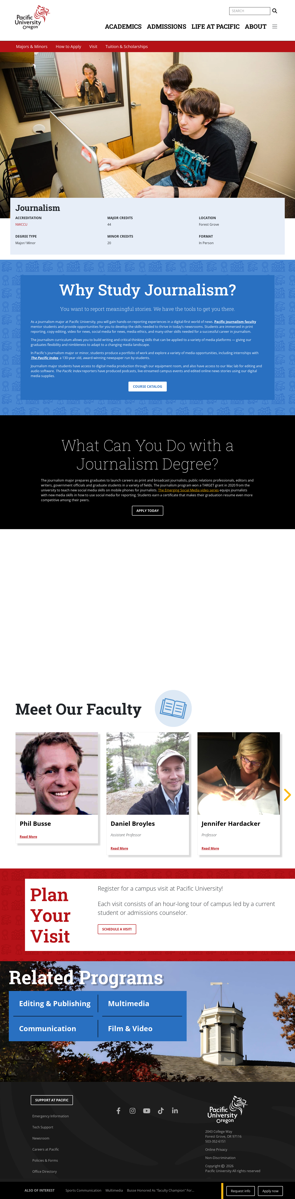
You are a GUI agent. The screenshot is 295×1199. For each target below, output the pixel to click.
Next (286, 795)
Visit (93, 46)
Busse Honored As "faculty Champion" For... (160, 1190)
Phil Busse (35, 823)
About (256, 26)
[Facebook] (119, 1110)
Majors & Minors (32, 46)
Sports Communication (83, 1190)
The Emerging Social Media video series (188, 490)
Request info (240, 1191)
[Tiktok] (161, 1110)
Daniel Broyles (133, 823)
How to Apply (68, 46)
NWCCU (21, 224)
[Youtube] (147, 1110)
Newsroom (40, 1138)
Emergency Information (50, 1116)
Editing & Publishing (55, 1003)
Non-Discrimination (220, 1158)
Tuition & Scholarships (127, 46)
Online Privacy (216, 1149)
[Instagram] (133, 1110)
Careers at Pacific (45, 1149)
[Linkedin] (176, 1110)
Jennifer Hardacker (231, 823)
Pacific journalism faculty (235, 321)
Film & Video (130, 1028)
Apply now (270, 1191)
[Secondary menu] (274, 26)
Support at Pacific (51, 1100)
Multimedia (128, 1003)
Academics (123, 26)
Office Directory (44, 1171)
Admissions (166, 26)
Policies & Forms (45, 1160)
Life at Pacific (215, 26)
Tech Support (42, 1127)
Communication (47, 1028)
